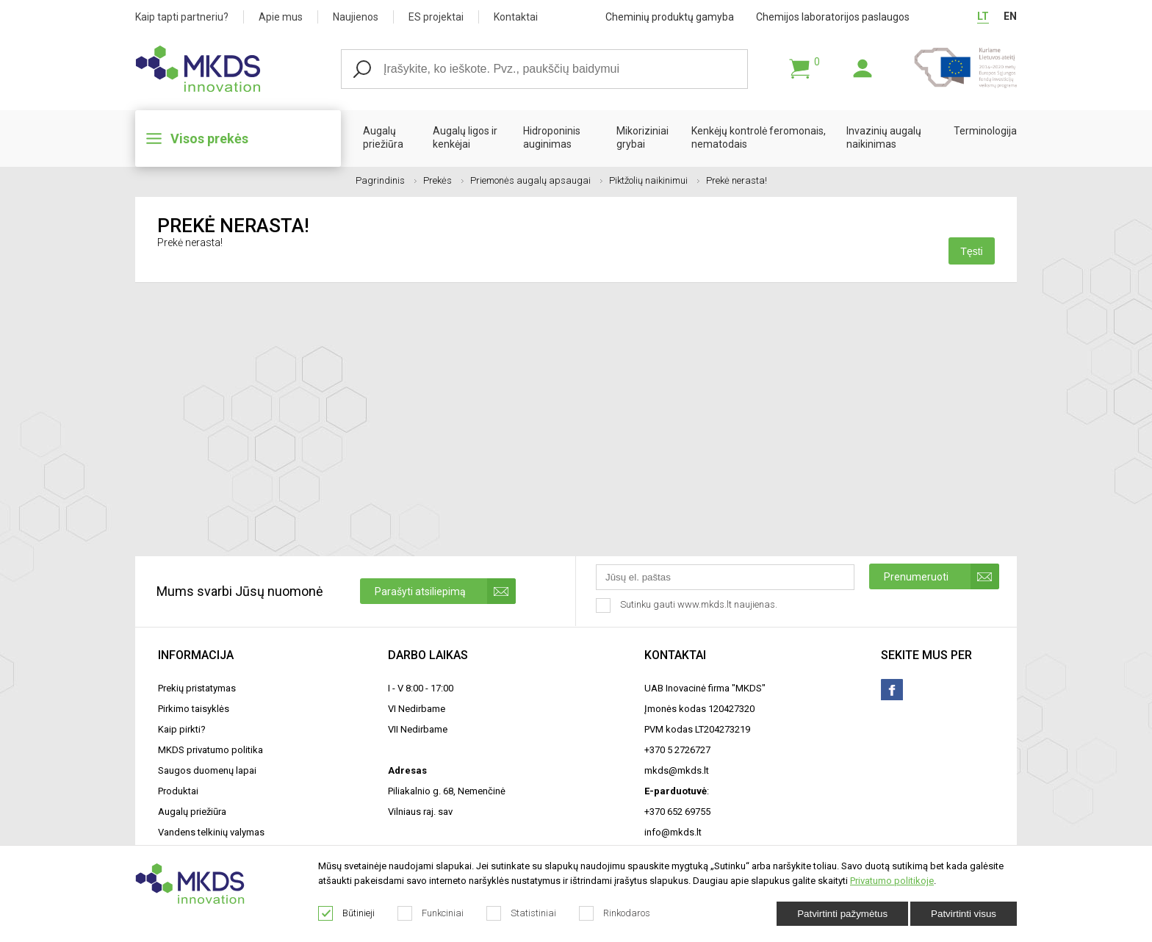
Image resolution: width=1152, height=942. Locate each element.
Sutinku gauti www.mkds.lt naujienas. (688, 605)
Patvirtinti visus (963, 913)
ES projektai (436, 17)
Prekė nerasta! (736, 180)
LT (983, 16)
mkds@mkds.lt (676, 770)
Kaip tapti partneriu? (181, 17)
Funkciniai (430, 913)
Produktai (178, 791)
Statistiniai (521, 913)
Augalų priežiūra (383, 137)
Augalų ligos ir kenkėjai (465, 137)
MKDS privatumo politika (210, 749)
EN (1010, 16)
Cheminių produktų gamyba (669, 17)
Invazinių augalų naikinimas (883, 137)
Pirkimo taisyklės (193, 708)
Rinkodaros (615, 913)
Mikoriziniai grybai (642, 137)
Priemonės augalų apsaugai (536, 180)
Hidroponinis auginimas (551, 137)
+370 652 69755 (677, 811)
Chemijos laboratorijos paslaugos (833, 17)
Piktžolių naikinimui (654, 180)
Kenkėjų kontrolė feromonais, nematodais (758, 137)
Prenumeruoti (941, 576)
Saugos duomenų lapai (207, 770)
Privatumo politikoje (892, 880)
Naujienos (355, 17)
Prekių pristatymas (197, 688)
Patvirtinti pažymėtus (842, 913)
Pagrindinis (386, 180)
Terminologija (985, 131)
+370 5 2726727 (677, 749)
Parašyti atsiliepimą (445, 591)
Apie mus (281, 17)
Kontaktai (516, 17)
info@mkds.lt (673, 832)
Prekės (443, 180)
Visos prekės (209, 138)
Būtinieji (346, 913)
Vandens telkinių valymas (211, 832)
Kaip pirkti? (182, 729)
